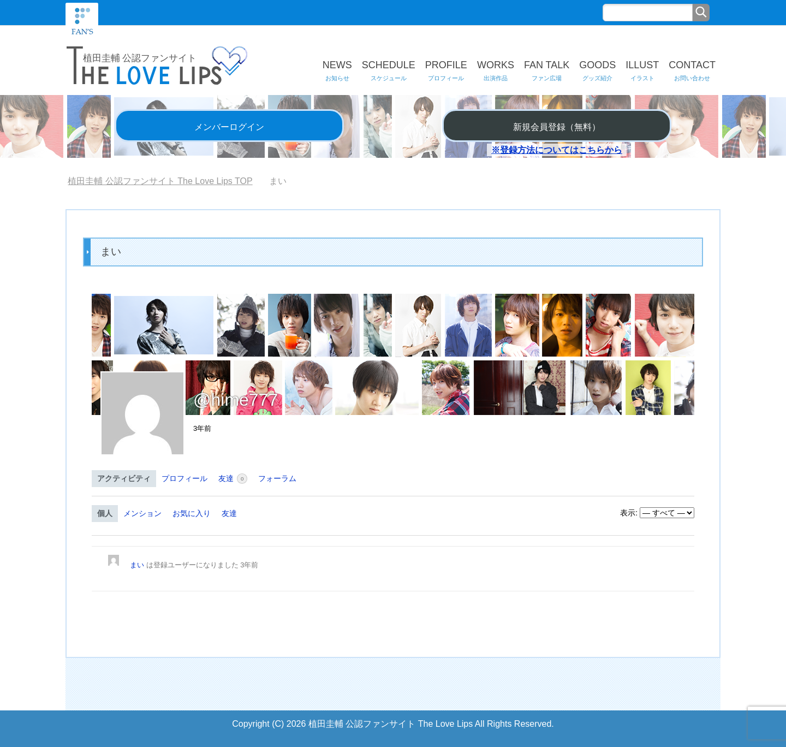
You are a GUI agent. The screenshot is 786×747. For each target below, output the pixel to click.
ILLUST (642, 71)
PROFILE (446, 71)
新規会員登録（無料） (556, 127)
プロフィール (184, 478)
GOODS (597, 71)
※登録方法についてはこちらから (556, 150)
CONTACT (692, 71)
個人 (104, 513)
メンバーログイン (229, 127)
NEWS (337, 71)
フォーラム (277, 478)
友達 (232, 478)
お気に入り (191, 513)
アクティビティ (124, 478)
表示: (629, 512)
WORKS (495, 71)
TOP (160, 181)
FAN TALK (546, 71)
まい (137, 565)
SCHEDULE (388, 71)
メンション (142, 513)
